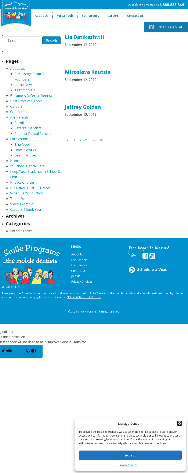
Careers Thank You (25, 209)
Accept (130, 455)
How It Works (25, 150)
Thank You (19, 198)
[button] (179, 423)
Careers (113, 16)
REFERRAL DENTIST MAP (30, 188)
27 (94, 140)
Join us (75, 276)
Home (15, 160)
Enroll (19, 122)
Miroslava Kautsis (87, 71)
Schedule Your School (27, 193)
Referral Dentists (27, 128)
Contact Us (135, 16)
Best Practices (25, 155)
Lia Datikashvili (84, 36)
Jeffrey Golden (83, 106)
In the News (23, 84)
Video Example (21, 204)
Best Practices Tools (26, 101)
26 (85, 140)
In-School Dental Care (27, 166)
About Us (41, 16)
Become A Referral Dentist (31, 95)
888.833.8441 (174, 4)
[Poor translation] (31, 351)
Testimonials (24, 90)
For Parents (90, 16)
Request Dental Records (33, 133)
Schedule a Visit (165, 27)
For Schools (65, 16)
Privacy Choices (128, 465)
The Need (22, 144)
